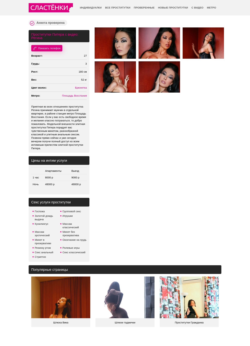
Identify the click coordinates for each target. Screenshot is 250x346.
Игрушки (67, 215)
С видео (197, 7)
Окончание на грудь (74, 239)
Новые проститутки (173, 7)
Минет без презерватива (70, 233)
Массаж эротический (42, 233)
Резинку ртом (43, 247)
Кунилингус (41, 223)
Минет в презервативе (43, 241)
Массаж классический (70, 225)
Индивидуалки (91, 7)
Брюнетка (81, 87)
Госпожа (40, 211)
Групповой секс (71, 211)
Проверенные (144, 7)
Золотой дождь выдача (44, 217)
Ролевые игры (71, 247)
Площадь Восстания (74, 95)
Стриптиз (40, 256)
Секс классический (73, 252)
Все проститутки (117, 7)
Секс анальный (44, 252)
